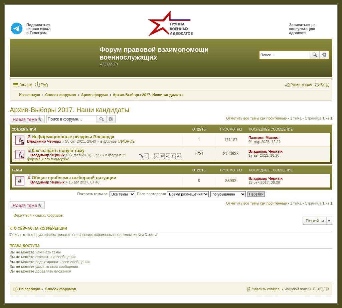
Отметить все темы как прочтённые (256, 118)
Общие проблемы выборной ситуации (74, 177)
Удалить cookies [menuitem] (265, 289)
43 (179, 156)
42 (173, 156)
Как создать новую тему (58, 150)
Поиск (315, 55)
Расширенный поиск (324, 55)
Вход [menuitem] (324, 85)
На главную (29, 289)
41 (168, 156)
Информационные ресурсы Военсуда (73, 136)
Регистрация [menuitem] (301, 85)
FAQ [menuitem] (44, 85)
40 (162, 156)
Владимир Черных (44, 141)
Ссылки (25, 85)
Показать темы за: (106, 194)
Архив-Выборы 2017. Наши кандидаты (69, 109)
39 (156, 156)
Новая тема (25, 119)
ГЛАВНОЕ (126, 141)
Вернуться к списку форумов (38, 215)
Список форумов (60, 289)
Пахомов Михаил (264, 138)
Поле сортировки (173, 194)
